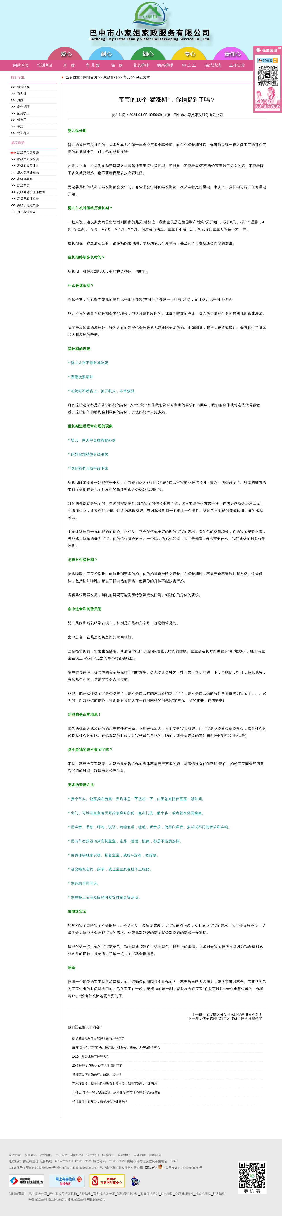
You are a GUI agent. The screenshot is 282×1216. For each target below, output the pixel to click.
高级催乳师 (25, 179)
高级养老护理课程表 (31, 192)
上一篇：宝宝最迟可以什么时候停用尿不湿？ (227, 1014)
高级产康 (23, 185)
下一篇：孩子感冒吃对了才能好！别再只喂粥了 (225, 1018)
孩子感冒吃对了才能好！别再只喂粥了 (98, 1038)
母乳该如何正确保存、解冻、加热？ (97, 1074)
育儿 (126, 77)
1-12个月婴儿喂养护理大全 (90, 1056)
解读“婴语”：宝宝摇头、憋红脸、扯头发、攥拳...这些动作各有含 (116, 1047)
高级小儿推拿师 (28, 205)
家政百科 (110, 77)
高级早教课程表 (28, 198)
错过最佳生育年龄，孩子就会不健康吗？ (100, 1101)
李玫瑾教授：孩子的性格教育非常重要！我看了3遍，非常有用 (114, 1083)
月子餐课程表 (26, 212)
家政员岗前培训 (28, 159)
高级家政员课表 (28, 165)
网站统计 (151, 1167)
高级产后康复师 (28, 152)
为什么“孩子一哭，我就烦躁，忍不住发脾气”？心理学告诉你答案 (116, 1092)
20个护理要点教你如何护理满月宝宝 (97, 1065)
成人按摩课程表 (28, 172)
